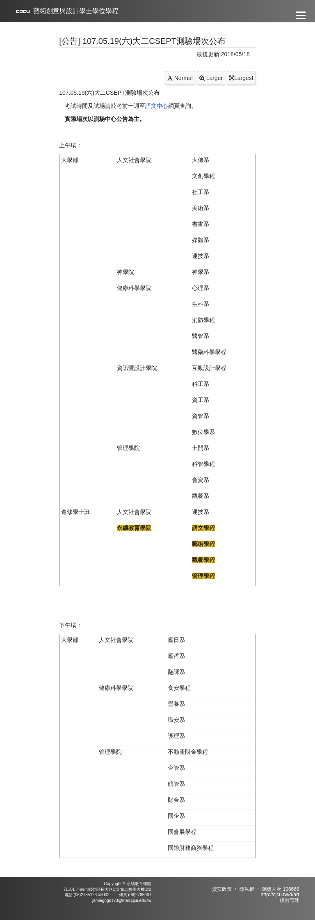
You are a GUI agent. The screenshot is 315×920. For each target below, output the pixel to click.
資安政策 (222, 889)
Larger (211, 78)
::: (101, 883)
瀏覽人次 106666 (280, 889)
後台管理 (289, 900)
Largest (241, 78)
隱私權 (247, 889)
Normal (180, 78)
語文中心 (156, 106)
